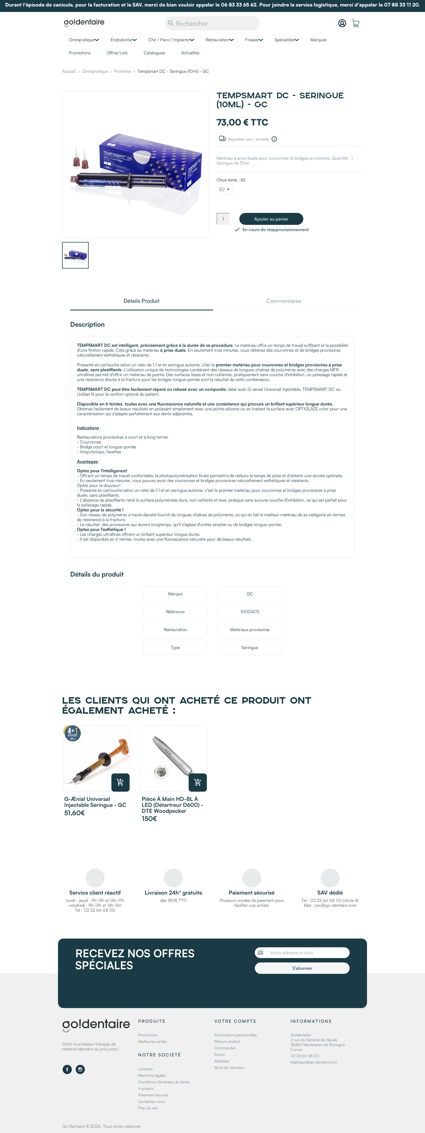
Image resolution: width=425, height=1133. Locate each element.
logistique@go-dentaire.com (314, 1062)
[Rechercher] (212, 23)
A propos (145, 1088)
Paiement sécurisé (153, 1095)
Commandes (225, 1048)
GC (250, 593)
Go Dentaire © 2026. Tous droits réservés (101, 1126)
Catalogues (154, 52)
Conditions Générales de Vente (163, 1082)
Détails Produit (141, 301)
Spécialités (284, 39)
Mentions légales (152, 1075)
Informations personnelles (235, 1035)
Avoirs (219, 1054)
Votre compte (235, 1021)
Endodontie (121, 39)
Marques (318, 39)
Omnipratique (81, 39)
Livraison (145, 1068)
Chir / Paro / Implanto (168, 39)
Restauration (217, 39)
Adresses (221, 1061)
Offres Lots (117, 52)
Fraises (251, 39)
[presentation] (300, 988)
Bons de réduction (229, 1067)
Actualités (190, 52)
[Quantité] (223, 219)
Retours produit (227, 1041)
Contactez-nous (151, 1101)
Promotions (80, 52)
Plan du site (147, 1108)
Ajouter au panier (271, 219)
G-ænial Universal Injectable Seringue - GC (95, 801)
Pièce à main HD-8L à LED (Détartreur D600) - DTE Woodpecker (172, 804)
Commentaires (283, 301)
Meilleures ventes (152, 1041)
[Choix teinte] (225, 189)
